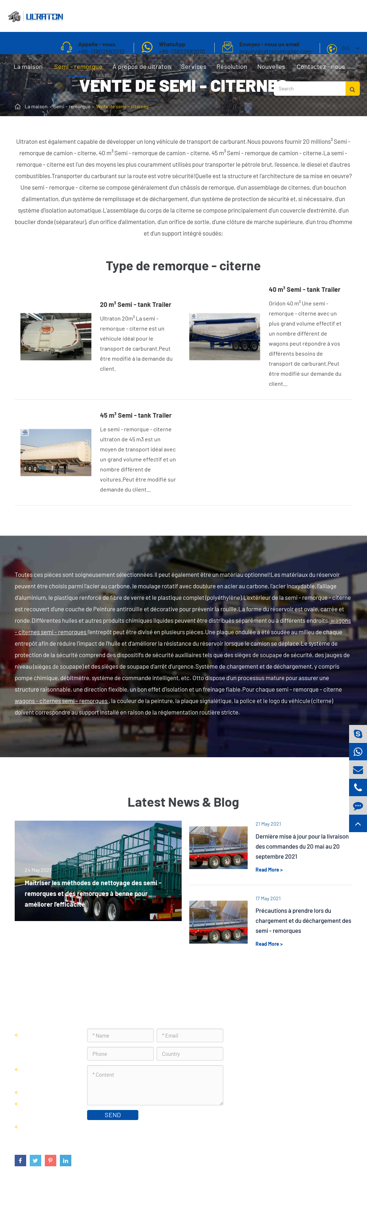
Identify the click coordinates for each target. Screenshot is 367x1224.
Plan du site (261, 1200)
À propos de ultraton (142, 69)
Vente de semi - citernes (122, 106)
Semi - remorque (78, 69)
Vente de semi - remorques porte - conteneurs (45, 1046)
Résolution (231, 69)
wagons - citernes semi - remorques (62, 700)
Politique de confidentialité (316, 1200)
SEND (113, 1115)
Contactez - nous (321, 69)
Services (193, 69)
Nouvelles (271, 69)
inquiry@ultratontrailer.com (282, 1083)
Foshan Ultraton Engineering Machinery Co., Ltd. (107, 1200)
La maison (28, 69)
